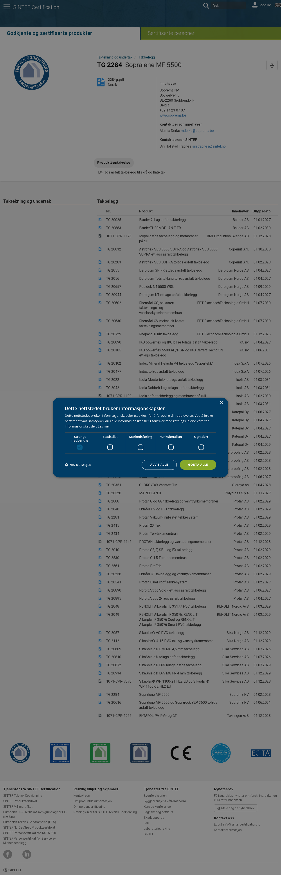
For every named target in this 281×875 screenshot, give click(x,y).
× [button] (221, 402)
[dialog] (140, 437)
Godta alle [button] (198, 464)
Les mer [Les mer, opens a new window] (104, 426)
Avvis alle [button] (159, 464)
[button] (78, 465)
